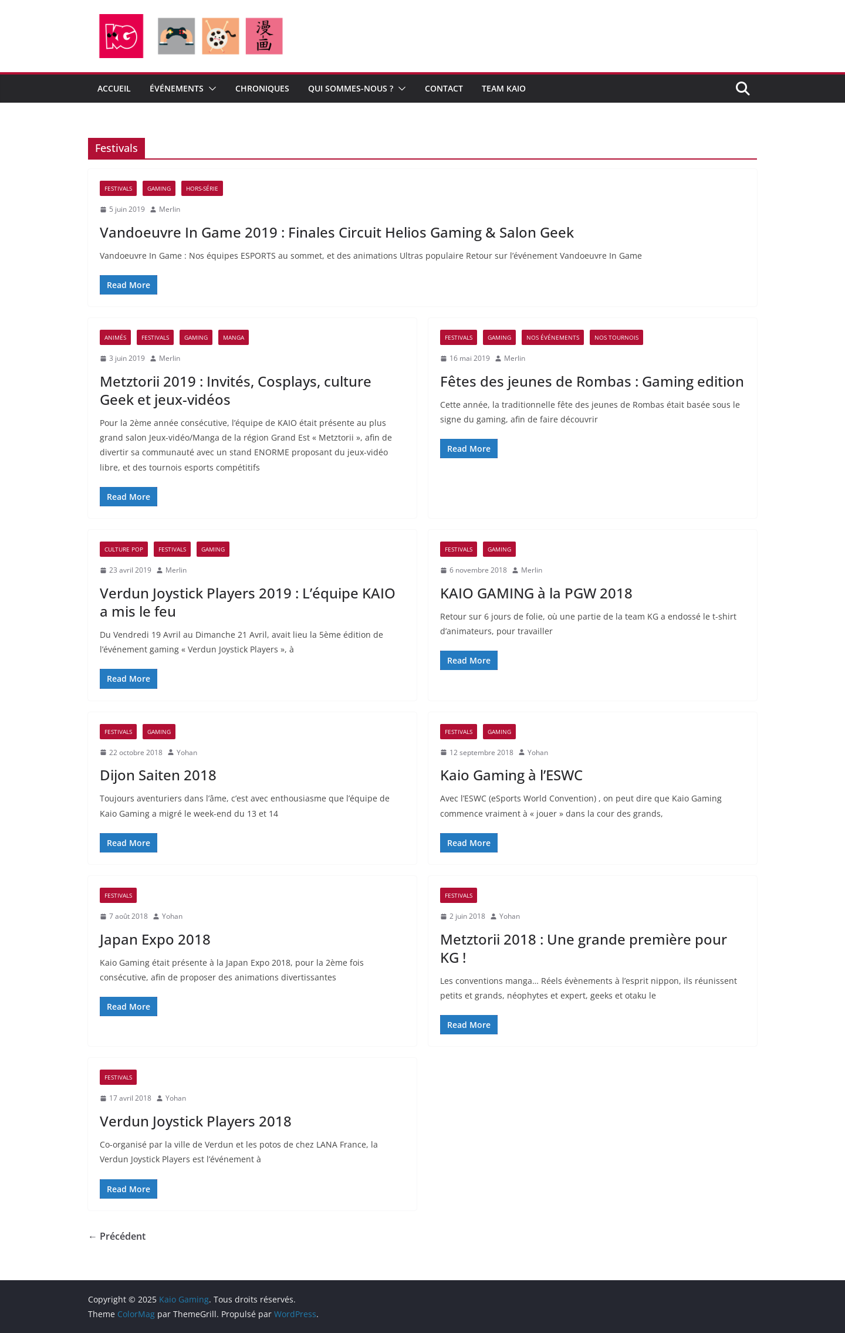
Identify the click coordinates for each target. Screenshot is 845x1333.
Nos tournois (616, 337)
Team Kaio (504, 88)
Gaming (159, 188)
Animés (115, 337)
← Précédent (117, 1236)
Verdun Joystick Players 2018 (196, 1121)
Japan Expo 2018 (155, 939)
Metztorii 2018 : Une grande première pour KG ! (583, 948)
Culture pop (123, 549)
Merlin (169, 209)
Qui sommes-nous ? (350, 88)
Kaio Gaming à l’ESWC (511, 774)
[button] (210, 88)
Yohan (187, 752)
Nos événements (552, 337)
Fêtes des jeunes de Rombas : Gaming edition (592, 381)
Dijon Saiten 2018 (158, 774)
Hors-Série (202, 188)
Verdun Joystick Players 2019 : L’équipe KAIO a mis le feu (248, 602)
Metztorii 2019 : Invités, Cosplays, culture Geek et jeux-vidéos (235, 390)
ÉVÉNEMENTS (177, 88)
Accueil (114, 88)
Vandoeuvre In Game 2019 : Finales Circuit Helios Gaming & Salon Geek (337, 232)
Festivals (118, 188)
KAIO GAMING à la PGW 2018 (536, 593)
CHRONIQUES (262, 88)
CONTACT (444, 88)
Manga (233, 337)
